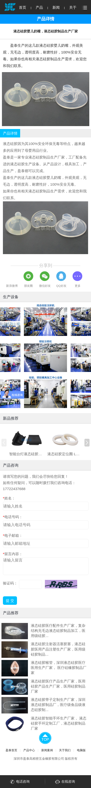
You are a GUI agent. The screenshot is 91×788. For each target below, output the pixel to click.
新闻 (56, 7)
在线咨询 (65, 782)
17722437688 (14, 489)
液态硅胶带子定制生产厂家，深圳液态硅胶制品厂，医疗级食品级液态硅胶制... (58, 704)
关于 (72, 7)
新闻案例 (47, 750)
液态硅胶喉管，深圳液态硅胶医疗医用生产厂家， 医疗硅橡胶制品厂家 (58, 667)
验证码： (10, 583)
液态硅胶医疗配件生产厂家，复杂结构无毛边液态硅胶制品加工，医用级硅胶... (58, 630)
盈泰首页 (11, 750)
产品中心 (29, 750)
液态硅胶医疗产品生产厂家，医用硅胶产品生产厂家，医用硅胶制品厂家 (58, 686)
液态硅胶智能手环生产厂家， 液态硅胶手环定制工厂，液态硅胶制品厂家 (58, 723)
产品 (39, 7)
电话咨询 (19, 782)
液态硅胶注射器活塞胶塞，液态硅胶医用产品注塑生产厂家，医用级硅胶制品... (58, 649)
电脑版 (81, 750)
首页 (22, 7)
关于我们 (65, 750)
